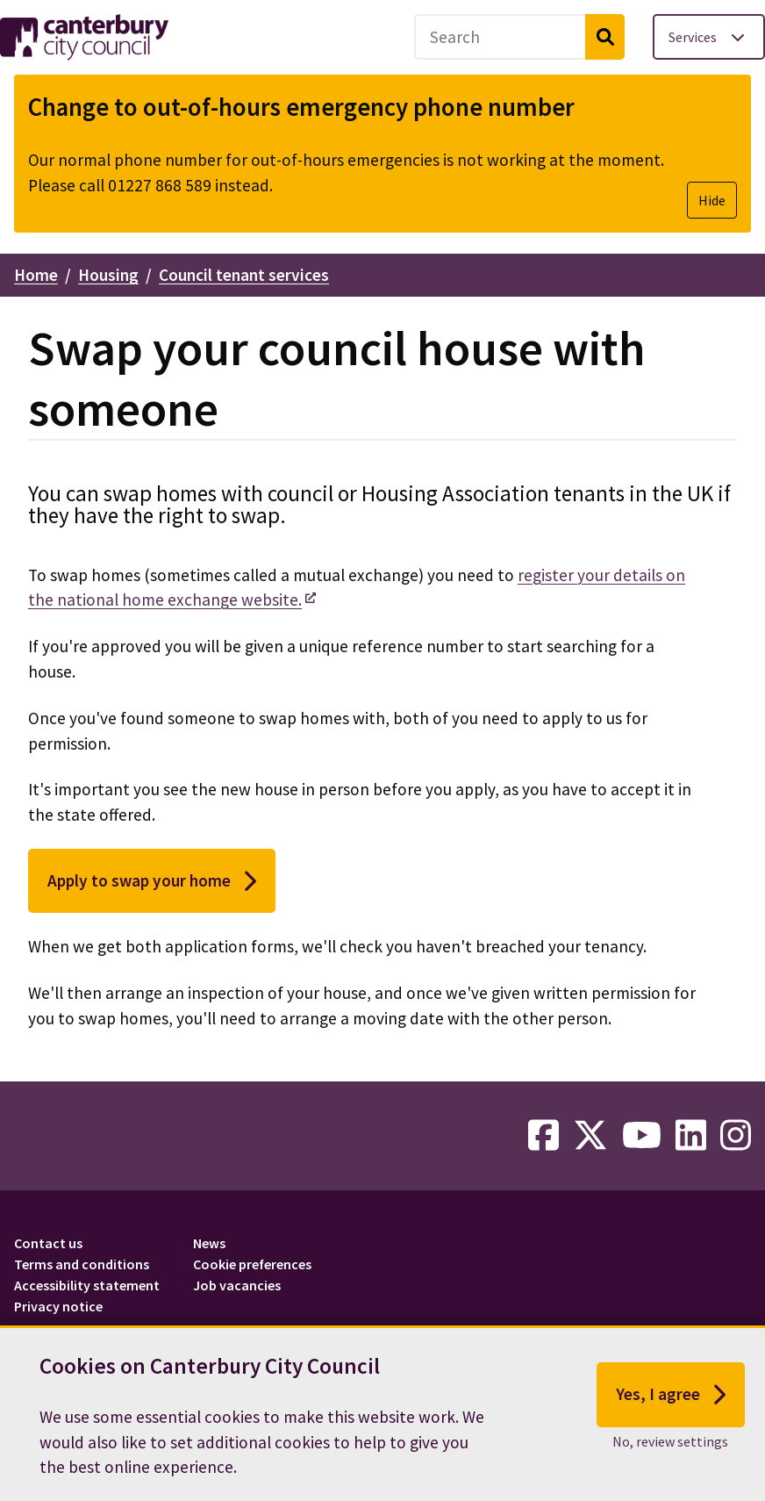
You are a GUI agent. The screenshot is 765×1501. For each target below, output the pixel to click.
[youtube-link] (641, 1136)
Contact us (48, 1243)
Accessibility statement (87, 1285)
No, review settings (670, 1445)
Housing (108, 274)
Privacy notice (58, 1306)
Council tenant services (244, 274)
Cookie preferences (252, 1264)
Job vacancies (237, 1285)
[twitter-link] (590, 1136)
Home (36, 274)
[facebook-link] (543, 1136)
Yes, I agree (671, 1399)
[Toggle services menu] (709, 37)
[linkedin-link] (691, 1136)
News (209, 1243)
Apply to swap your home (151, 881)
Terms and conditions (81, 1264)
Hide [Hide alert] (712, 200)
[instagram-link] (735, 1136)
